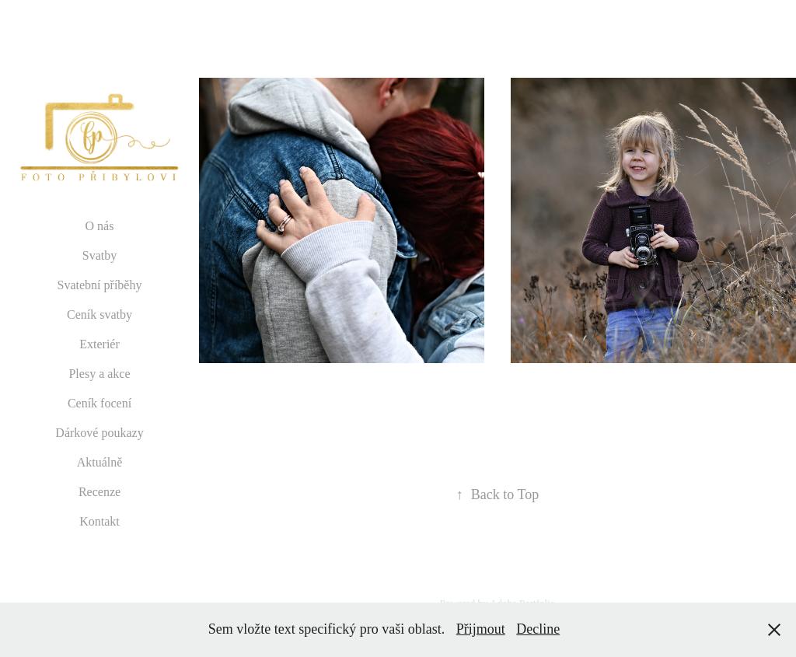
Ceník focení (99, 403)
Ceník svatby (99, 314)
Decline (538, 629)
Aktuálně (100, 462)
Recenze (99, 491)
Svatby (99, 255)
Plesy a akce (99, 373)
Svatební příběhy (100, 285)
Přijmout (480, 629)
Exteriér (99, 344)
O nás (100, 225)
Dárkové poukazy (99, 432)
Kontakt (99, 521)
